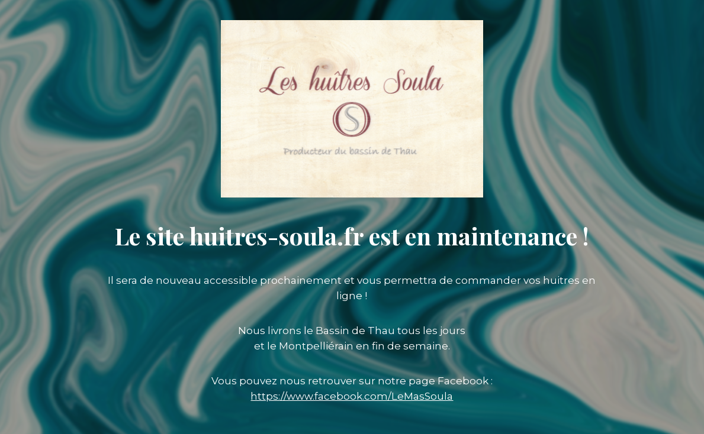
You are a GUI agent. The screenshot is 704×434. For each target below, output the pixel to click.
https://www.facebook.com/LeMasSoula (351, 396)
